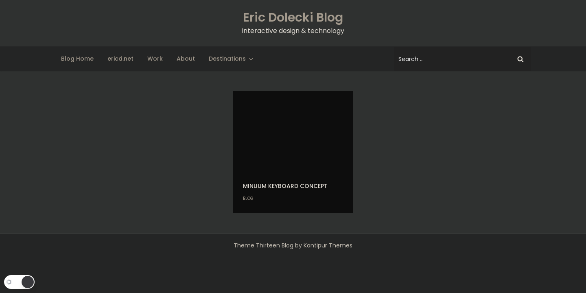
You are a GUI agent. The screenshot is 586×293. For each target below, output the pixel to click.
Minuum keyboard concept (285, 186)
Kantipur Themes (328, 245)
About (186, 59)
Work (155, 59)
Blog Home (77, 59)
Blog (248, 198)
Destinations (231, 59)
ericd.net (120, 59)
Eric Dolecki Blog (293, 17)
